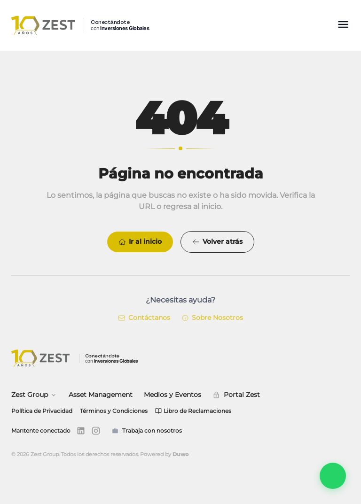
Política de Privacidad (41, 410)
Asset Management (101, 394)
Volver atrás (217, 242)
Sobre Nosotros (212, 318)
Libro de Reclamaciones (193, 410)
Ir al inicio (140, 242)
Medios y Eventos (172, 394)
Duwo (180, 454)
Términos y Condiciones (114, 410)
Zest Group (34, 394)
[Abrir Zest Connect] (333, 476)
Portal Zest (236, 394)
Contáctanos (144, 318)
